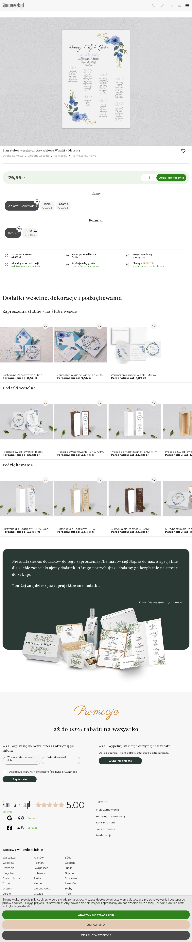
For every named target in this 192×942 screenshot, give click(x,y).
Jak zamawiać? (105, 829)
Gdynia (69, 873)
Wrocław (8, 862)
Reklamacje (104, 835)
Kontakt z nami (105, 822)
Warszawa (9, 857)
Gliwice (38, 893)
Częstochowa (11, 878)
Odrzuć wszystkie (96, 935)
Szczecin (8, 867)
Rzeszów (70, 883)
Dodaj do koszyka (171, 177)
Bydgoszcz (41, 867)
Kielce (38, 883)
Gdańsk (70, 862)
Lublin (68, 867)
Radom (38, 878)
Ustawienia (96, 925)
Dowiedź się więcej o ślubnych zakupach (161, 602)
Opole (7, 893)
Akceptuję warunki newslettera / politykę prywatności (40, 772)
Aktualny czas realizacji (110, 816)
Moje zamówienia (107, 809)
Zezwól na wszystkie (96, 914)
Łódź (68, 857)
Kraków (39, 857)
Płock (68, 893)
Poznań (39, 862)
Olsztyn (7, 888)
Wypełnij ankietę (120, 760)
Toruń (6, 883)
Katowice (40, 873)
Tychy (68, 888)
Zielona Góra (42, 888)
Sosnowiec (72, 878)
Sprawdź (7, 811)
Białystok (8, 873)
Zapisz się (19, 779)
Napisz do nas (141, 561)
